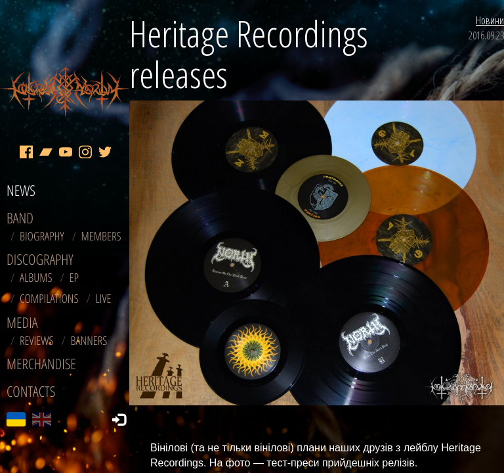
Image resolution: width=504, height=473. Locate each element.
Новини (490, 20)
